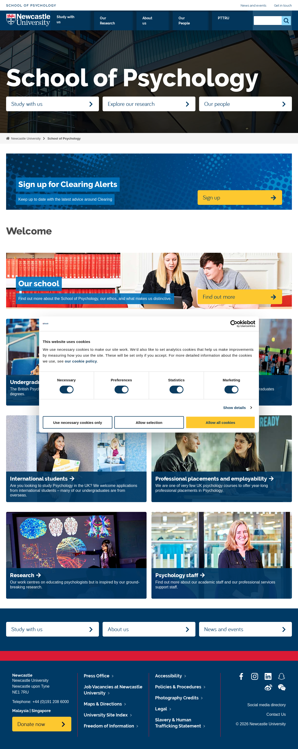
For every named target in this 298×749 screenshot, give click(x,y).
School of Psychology (31, 5)
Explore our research (131, 103)
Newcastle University (25, 138)
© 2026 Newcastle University (261, 724)
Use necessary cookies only (77, 422)
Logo (28, 22)
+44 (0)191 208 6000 (50, 702)
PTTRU (238, 24)
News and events (253, 5)
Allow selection (149, 422)
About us (186, 24)
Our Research (157, 24)
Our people (217, 103)
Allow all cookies (220, 422)
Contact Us (276, 714)
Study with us (124, 24)
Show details (234, 408)
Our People (213, 24)
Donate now (31, 723)
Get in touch (283, 5)
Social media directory (266, 705)
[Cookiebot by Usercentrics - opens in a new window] (234, 324)
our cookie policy (81, 361)
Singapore (41, 710)
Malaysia (20, 710)
